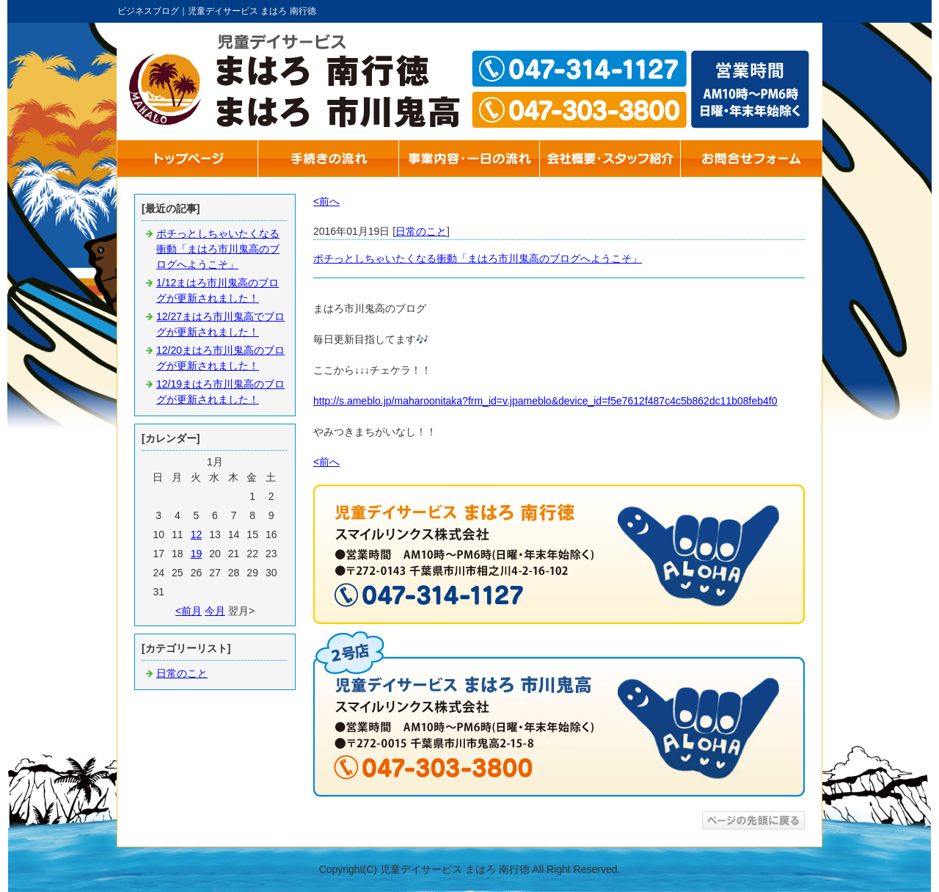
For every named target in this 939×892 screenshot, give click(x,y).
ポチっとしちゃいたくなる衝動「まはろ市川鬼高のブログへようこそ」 (217, 249)
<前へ (326, 201)
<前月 (188, 611)
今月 (215, 611)
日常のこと (182, 673)
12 (196, 534)
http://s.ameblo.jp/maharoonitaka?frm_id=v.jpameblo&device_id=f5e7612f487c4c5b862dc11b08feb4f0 (545, 401)
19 (196, 553)
